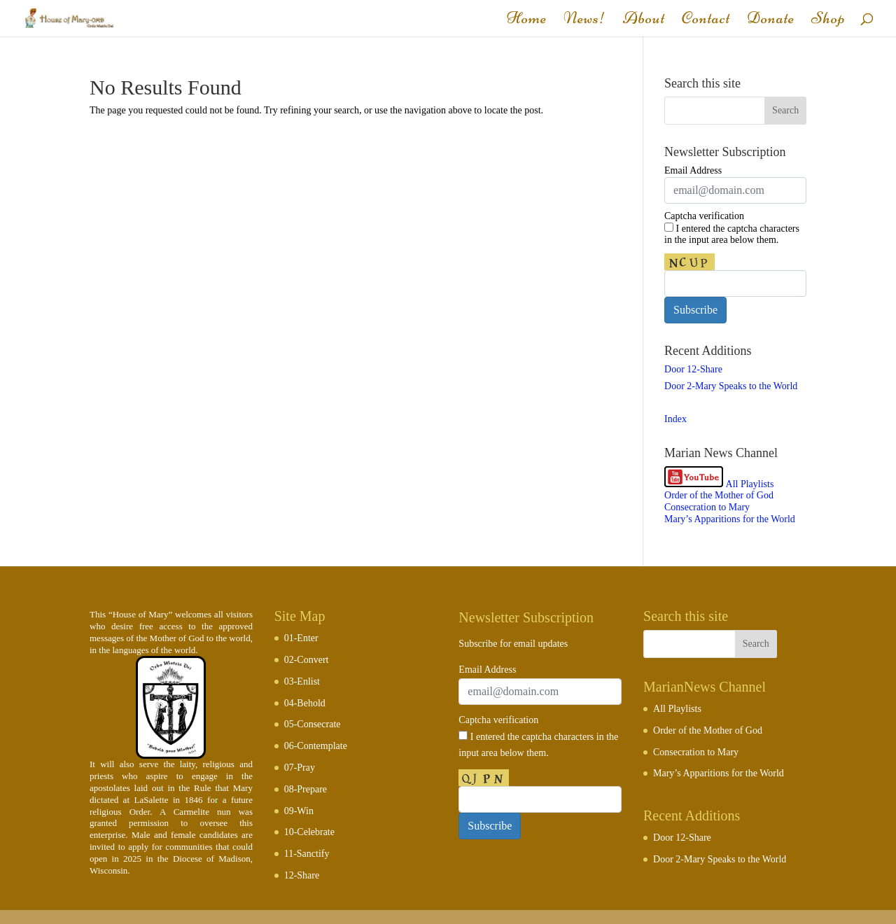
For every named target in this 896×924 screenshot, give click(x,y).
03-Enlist (302, 681)
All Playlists (750, 484)
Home (527, 20)
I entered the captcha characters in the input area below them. (731, 234)
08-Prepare (305, 789)
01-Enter (301, 638)
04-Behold (305, 703)
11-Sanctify (307, 853)
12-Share (302, 875)
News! (585, 20)
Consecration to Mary (707, 507)
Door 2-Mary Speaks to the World (730, 386)
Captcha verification (704, 216)
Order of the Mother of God (719, 495)
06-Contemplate (315, 746)
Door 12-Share (693, 369)
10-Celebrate (309, 832)
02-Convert (306, 659)
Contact (706, 20)
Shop (828, 20)
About (644, 20)
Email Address (693, 170)
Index (675, 419)
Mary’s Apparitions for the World (729, 519)
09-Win (299, 811)
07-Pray (299, 767)
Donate (770, 20)
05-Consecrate (312, 724)
